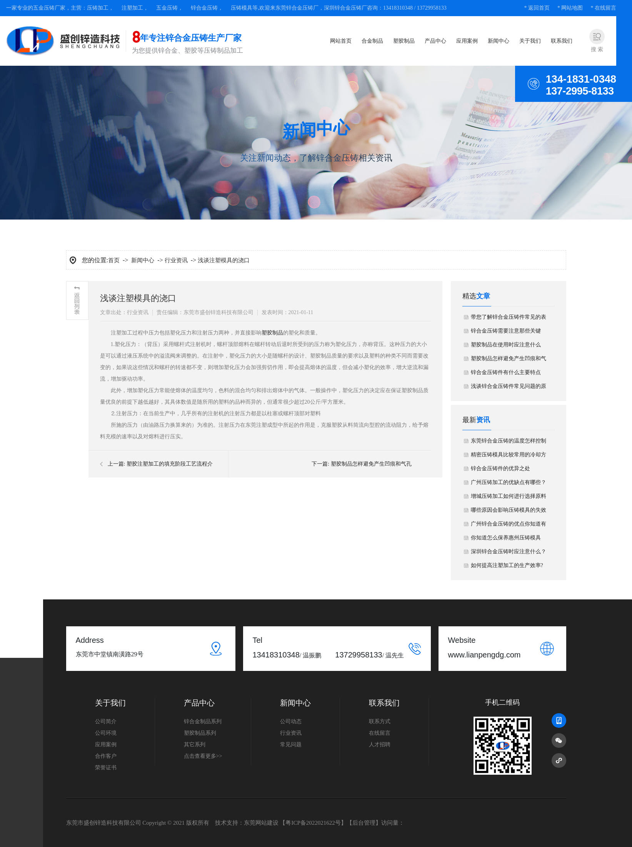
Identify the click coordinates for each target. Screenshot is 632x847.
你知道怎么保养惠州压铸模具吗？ (506, 540)
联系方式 (379, 721)
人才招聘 (379, 744)
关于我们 (530, 41)
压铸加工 (97, 8)
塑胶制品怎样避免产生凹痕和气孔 (371, 464)
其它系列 (194, 744)
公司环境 (106, 733)
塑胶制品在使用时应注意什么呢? (506, 347)
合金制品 (372, 41)
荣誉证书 (106, 767)
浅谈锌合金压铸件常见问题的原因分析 (508, 388)
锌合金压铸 (204, 8)
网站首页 (341, 41)
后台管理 (363, 823)
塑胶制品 (404, 41)
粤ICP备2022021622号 (312, 823)
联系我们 (561, 41)
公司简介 (106, 721)
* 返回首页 (537, 8)
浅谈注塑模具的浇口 (224, 260)
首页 (114, 260)
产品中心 (435, 41)
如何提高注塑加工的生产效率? (507, 565)
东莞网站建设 (261, 823)
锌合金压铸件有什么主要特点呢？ (506, 374)
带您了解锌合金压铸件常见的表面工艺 (508, 319)
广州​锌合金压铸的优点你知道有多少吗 (508, 526)
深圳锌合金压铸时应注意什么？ (508, 551)
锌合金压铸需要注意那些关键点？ (506, 333)
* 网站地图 (570, 8)
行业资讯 (176, 260)
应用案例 (467, 41)
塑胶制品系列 (200, 733)
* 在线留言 (603, 8)
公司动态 (291, 721)
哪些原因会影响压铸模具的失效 (508, 510)
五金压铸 (167, 8)
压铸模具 (241, 8)
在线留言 (379, 733)
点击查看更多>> (203, 756)
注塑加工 (132, 8)
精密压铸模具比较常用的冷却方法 (508, 457)
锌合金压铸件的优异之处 (500, 468)
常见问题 (291, 744)
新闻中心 (498, 41)
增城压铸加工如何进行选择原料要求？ (508, 498)
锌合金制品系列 (203, 721)
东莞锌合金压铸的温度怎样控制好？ (508, 443)
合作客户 (106, 756)
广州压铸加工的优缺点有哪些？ (508, 482)
